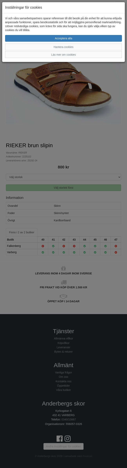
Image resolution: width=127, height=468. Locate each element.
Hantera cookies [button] (63, 47)
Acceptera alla (63, 38)
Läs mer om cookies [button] (63, 54)
